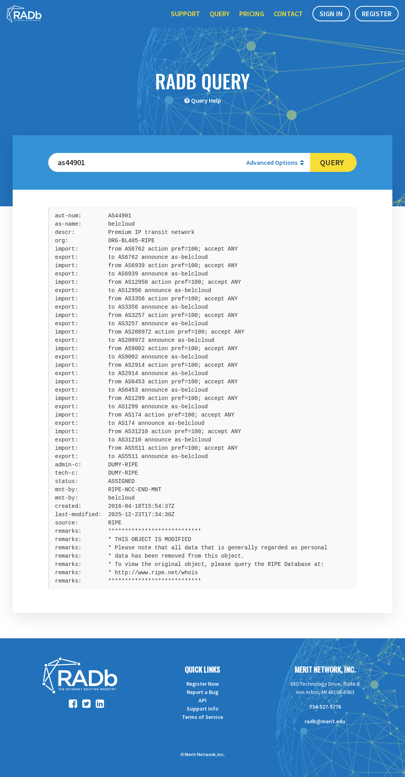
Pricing (251, 23)
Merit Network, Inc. (325, 669)
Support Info (202, 708)
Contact (288, 23)
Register (377, 23)
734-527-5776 (325, 706)
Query (220, 23)
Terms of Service (202, 716)
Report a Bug (202, 692)
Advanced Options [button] (275, 162)
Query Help (206, 100)
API (202, 700)
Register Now (202, 683)
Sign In (331, 23)
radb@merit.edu (325, 721)
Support (185, 23)
